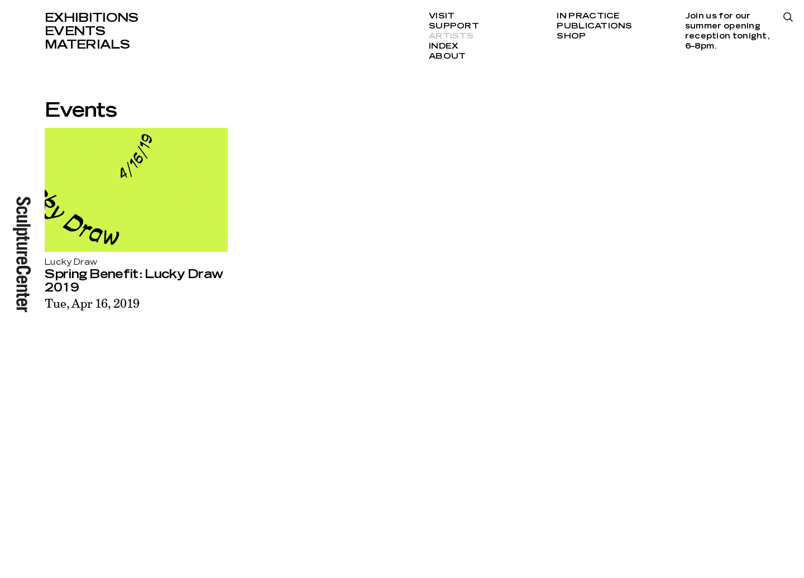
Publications (594, 26)
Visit (441, 16)
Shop (571, 36)
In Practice (588, 16)
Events (75, 31)
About (447, 56)
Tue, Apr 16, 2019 (92, 303)
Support (454, 26)
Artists (451, 36)
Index (443, 46)
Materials (87, 45)
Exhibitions (91, 18)
